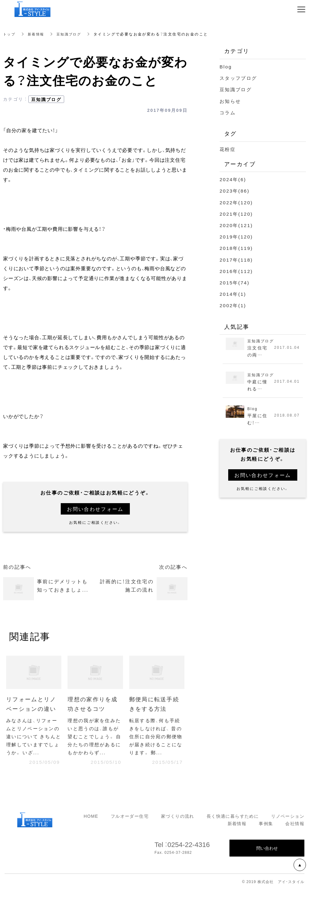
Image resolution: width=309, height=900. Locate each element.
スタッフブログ (239, 77)
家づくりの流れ (177, 826)
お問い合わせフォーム (95, 508)
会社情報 (294, 834)
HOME (91, 826)
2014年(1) (233, 293)
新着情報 (38, 34)
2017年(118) (237, 259)
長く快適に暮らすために (233, 826)
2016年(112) (237, 271)
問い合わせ (267, 858)
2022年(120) (237, 202)
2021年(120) (237, 213)
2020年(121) (237, 225)
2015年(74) (235, 282)
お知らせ (231, 100)
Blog (226, 66)
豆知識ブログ (72, 34)
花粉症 (228, 149)
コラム (228, 112)
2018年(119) (237, 247)
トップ (9, 34)
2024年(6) (233, 179)
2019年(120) (237, 236)
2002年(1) (233, 305)
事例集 (266, 834)
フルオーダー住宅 (130, 826)
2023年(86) (235, 190)
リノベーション (287, 826)
